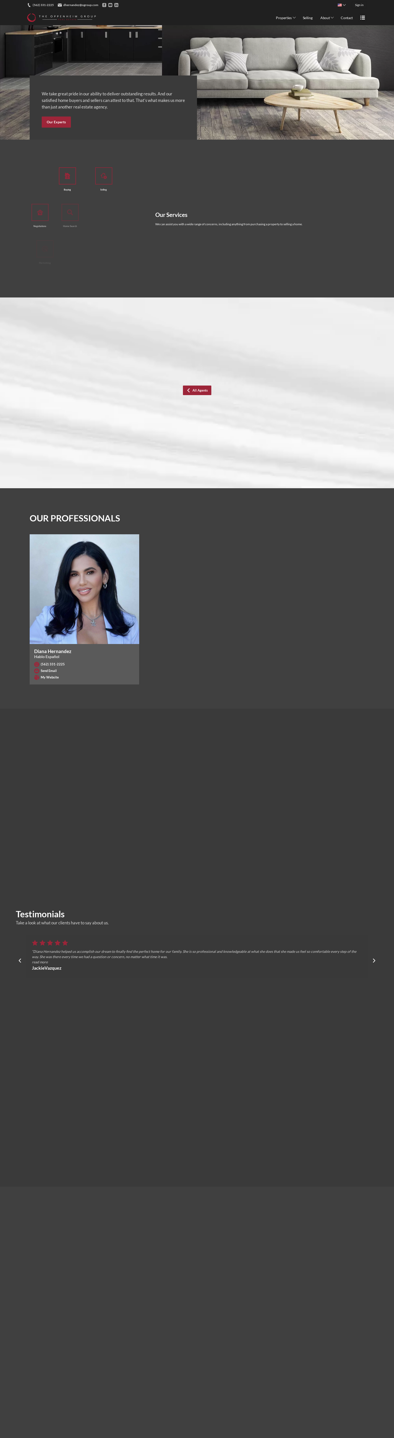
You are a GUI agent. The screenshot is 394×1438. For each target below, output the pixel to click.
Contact (347, 18)
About (325, 18)
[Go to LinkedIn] (116, 5)
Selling (308, 18)
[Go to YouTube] (110, 5)
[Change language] (342, 5)
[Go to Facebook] (104, 5)
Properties (284, 18)
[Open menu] (362, 17)
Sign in (359, 5)
